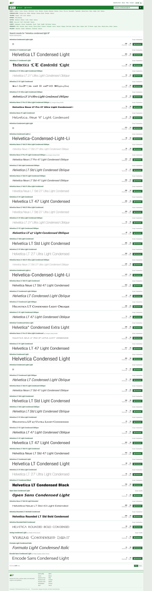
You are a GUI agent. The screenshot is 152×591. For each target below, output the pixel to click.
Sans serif (16, 22)
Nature (74, 26)
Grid (98, 11)
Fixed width (27, 22)
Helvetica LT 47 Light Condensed (21, 81)
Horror (61, 11)
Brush (34, 24)
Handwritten (29, 24)
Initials (94, 11)
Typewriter (78, 11)
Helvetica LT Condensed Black (20, 480)
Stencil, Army (85, 11)
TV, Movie (90, 26)
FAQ (127, 2)
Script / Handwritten (137, 39)
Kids (86, 26)
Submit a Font (117, 2)
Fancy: (12, 11)
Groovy (25, 11)
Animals (22, 26)
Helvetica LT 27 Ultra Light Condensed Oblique (26, 71)
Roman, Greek (40, 13)
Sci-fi (24, 15)
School (23, 24)
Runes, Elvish (37, 26)
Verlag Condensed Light (18, 532)
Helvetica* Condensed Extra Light (21, 323)
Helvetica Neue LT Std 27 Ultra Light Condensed (26, 186)
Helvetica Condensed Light (19, 354)
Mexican (33, 13)
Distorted (51, 11)
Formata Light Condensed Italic (21, 543)
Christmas (34, 28)
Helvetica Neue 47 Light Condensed (22, 113)
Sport (78, 26)
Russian (47, 13)
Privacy (50, 583)
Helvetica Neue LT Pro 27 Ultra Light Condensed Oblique (29, 102)
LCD (21, 15)
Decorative (71, 11)
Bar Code (68, 26)
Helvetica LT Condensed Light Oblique (23, 291)
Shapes (63, 26)
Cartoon (16, 11)
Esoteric (44, 26)
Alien (17, 26)
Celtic (27, 19)
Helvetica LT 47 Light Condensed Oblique (24, 228)
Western (41, 11)
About (123, 2)
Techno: (12, 15)
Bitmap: (12, 17)
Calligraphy (17, 24)
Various (102, 11)
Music (111, 26)
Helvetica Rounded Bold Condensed (22, 522)
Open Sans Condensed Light (20, 491)
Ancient (31, 26)
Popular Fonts (41, 581)
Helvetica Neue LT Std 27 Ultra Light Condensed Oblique (29, 144)
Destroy (56, 11)
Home (39, 576)
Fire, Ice (66, 11)
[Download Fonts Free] (12, 3)
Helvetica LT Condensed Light (20, 50)
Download (137, 44)
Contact (132, 2)
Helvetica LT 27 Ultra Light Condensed (23, 249)
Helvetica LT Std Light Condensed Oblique (24, 165)
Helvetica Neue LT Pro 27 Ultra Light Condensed (26, 333)
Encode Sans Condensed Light (20, 553)
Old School (31, 11)
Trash (38, 24)
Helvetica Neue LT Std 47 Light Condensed (25, 281)
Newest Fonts (41, 579)
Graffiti (42, 24)
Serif (21, 22)
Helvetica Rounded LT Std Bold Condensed (25, 512)
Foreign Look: (14, 13)
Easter (23, 28)
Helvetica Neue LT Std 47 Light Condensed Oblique (27, 176)
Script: (12, 24)
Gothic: (12, 19)
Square (17, 15)
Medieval (17, 19)
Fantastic (49, 26)
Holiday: (12, 28)
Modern (23, 19)
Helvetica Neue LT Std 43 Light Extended (24, 501)
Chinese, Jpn (22, 13)
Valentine (18, 28)
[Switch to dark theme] (138, 3)
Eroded (46, 11)
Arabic (28, 13)
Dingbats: (13, 26)
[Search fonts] (140, 7)
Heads (82, 26)
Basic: (11, 22)
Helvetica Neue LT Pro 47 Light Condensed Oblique (27, 155)
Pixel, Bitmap (18, 17)
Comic (21, 11)
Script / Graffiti (138, 490)
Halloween (28, 28)
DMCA (50, 581)
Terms (50, 585)
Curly (36, 11)
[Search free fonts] (126, 7)
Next (140, 565)
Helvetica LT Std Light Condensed (21, 239)
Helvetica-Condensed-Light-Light (21, 39)
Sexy (99, 26)
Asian (26, 26)
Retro (90, 11)
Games (58, 26)
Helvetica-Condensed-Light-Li (20, 134)
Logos (95, 26)
